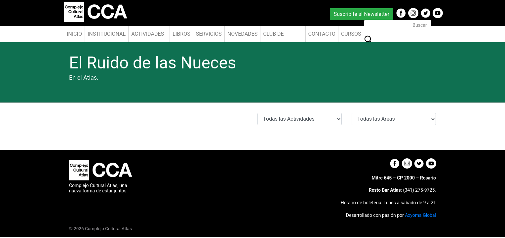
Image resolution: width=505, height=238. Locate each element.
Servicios (209, 34)
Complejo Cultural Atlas (108, 228)
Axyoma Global (420, 215)
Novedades (242, 34)
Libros (181, 34)
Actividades (147, 34)
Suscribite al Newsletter (361, 14)
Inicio (74, 34)
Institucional (107, 34)
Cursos (351, 34)
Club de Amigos (273, 36)
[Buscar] (397, 25)
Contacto (321, 34)
